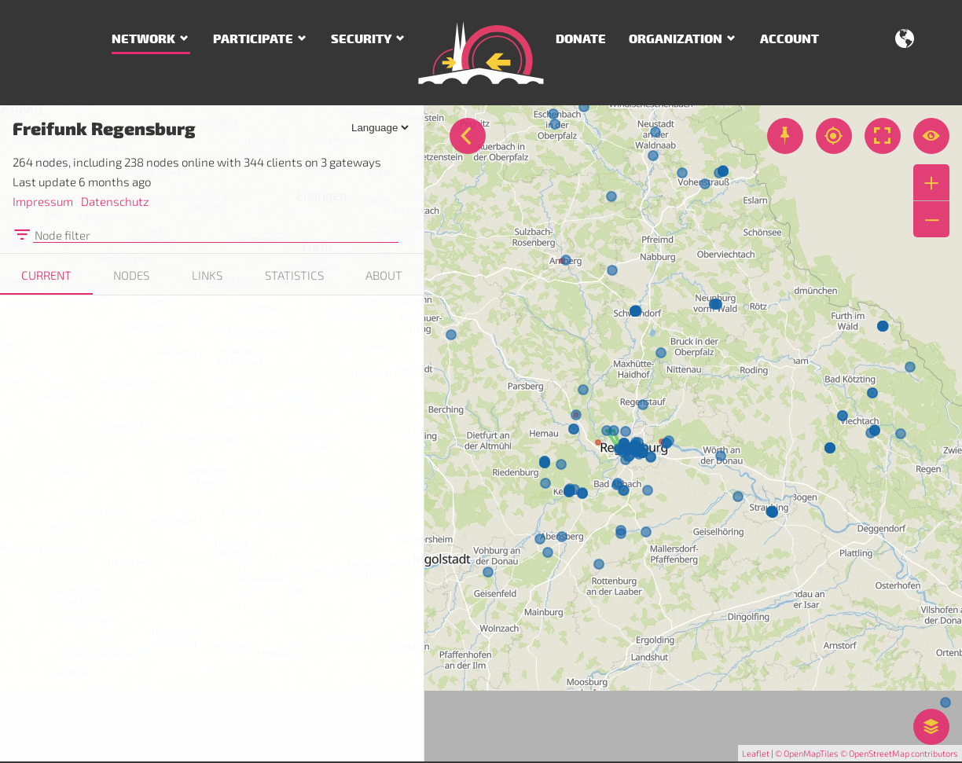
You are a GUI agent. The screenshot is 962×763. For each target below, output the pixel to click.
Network (143, 39)
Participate (253, 39)
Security (361, 39)
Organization (675, 39)
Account (789, 39)
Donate (581, 39)
